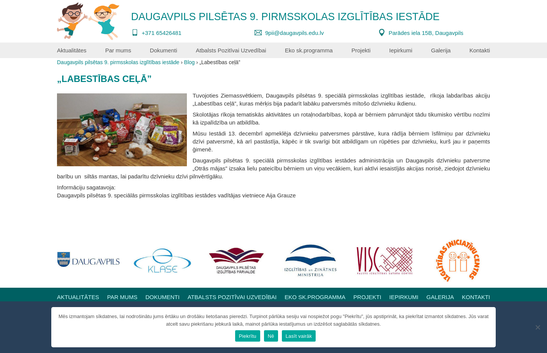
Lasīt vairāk (299, 336)
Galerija (441, 50)
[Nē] (537, 327)
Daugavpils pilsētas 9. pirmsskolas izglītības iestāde (285, 16)
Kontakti (480, 50)
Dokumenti (163, 50)
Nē (271, 336)
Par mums (118, 50)
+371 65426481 (162, 33)
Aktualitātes (72, 50)
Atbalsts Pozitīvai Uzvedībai (231, 50)
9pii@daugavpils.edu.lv (294, 33)
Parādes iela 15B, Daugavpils (426, 33)
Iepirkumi (401, 50)
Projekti (360, 50)
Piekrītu (247, 336)
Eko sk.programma (309, 50)
